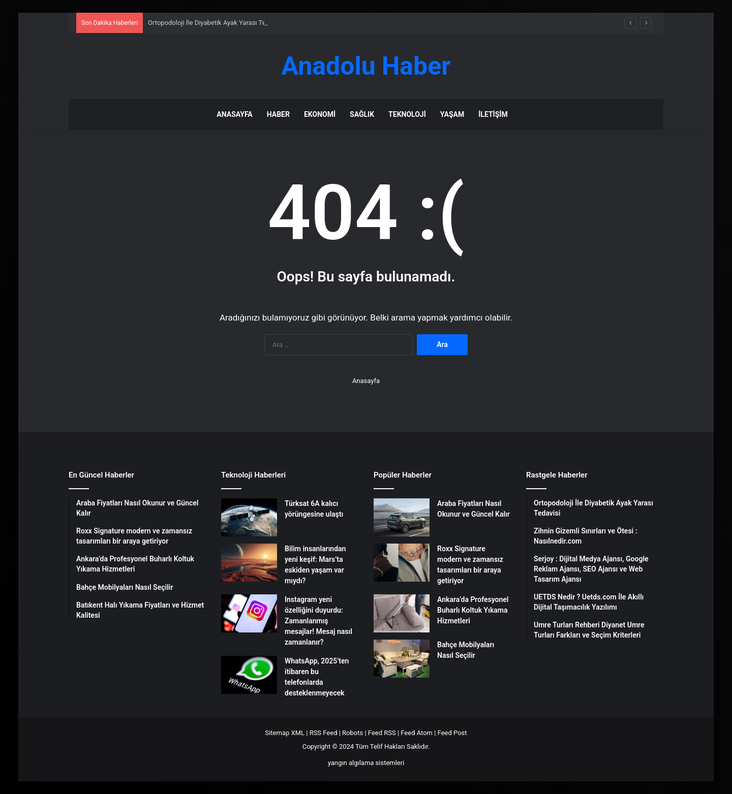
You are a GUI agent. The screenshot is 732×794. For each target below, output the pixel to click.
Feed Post (452, 733)
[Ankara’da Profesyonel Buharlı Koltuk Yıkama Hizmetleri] (402, 613)
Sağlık (362, 114)
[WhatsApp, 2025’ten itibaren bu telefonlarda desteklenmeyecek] (249, 675)
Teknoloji (407, 114)
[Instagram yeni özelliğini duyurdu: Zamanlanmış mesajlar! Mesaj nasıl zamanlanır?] (249, 613)
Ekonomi (320, 114)
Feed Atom (417, 733)
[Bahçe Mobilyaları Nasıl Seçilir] (402, 659)
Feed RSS (382, 733)
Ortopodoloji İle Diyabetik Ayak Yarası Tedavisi (215, 22)
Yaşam (452, 114)
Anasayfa (234, 114)
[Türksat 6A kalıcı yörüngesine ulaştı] (249, 517)
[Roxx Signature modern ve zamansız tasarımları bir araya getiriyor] (402, 563)
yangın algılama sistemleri (366, 763)
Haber (278, 114)
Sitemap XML (284, 733)
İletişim (492, 114)
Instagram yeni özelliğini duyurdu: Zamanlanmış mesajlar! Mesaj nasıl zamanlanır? (318, 620)
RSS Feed (324, 733)
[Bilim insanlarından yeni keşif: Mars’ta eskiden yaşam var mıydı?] (249, 563)
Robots (352, 733)
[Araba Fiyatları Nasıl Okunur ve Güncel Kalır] (402, 517)
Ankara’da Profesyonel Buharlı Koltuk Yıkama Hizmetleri (472, 610)
